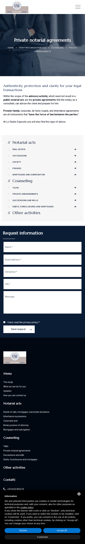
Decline (23, 530)
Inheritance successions (14, 416)
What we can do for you (14, 386)
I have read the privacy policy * (23, 322)
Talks (15, 188)
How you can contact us (14, 395)
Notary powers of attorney (16, 425)
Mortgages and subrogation (28, 174)
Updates (7, 391)
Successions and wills (25, 200)
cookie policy (27, 507)
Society (16, 162)
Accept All (62, 530)
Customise (42, 537)
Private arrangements (25, 194)
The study (8, 382)
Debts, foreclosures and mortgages (33, 206)
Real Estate (18, 149)
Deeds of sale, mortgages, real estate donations (26, 412)
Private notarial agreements (16, 450)
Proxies (16, 168)
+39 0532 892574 (15, 489)
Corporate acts (10, 421)
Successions (19, 156)
